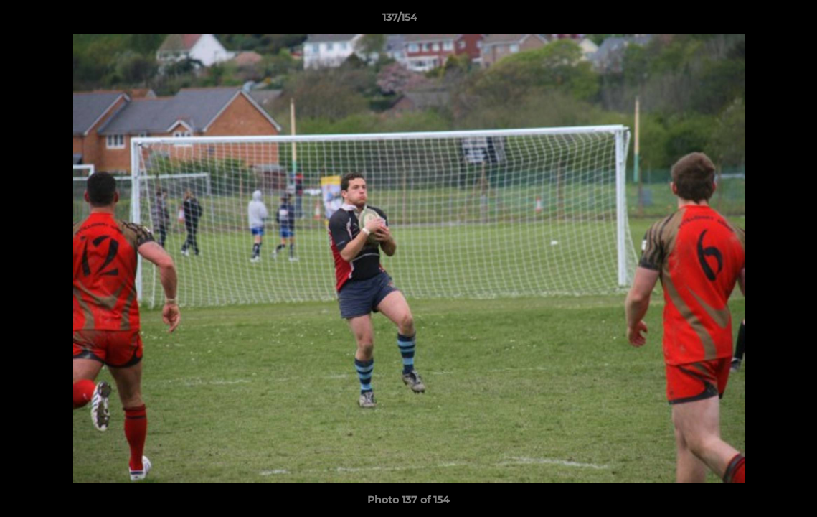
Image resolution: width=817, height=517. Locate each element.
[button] (756, 20)
